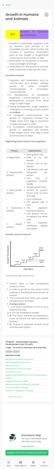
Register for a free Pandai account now (27, 452)
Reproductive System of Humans (19, 359)
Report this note (15, 397)
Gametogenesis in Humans (17, 362)
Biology (16, 351)
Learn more (28, 446)
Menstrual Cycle (12, 365)
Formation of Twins (13, 372)
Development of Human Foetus (18, 369)
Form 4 (8, 351)
